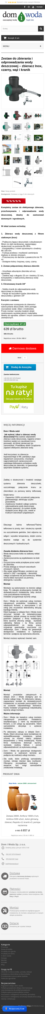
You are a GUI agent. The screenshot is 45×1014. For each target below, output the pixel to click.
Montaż (14, 907)
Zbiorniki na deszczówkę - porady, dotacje (16, 972)
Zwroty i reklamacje (8, 999)
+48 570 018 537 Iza (11, 380)
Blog (2, 964)
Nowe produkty (6, 949)
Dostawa (15, 873)
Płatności (15, 889)
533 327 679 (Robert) (13, 854)
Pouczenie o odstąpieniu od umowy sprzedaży (18, 994)
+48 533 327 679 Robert (12, 378)
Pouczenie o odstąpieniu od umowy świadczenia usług (21, 997)
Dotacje (14, 923)
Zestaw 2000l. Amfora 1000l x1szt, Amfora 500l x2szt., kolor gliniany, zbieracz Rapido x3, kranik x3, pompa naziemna (22, 820)
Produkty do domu (8, 954)
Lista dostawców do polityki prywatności (15, 990)
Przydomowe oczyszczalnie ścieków (14, 976)
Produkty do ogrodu (8, 951)
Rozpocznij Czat (14, 1008)
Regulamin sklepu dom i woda (12, 986)
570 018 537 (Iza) (12, 859)
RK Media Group (38, 1006)
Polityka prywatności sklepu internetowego (16, 988)
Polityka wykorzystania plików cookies (15, 992)
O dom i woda (6, 956)
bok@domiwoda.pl (12, 864)
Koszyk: (13, 38)
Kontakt (39, 7)
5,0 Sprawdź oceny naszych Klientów (22, 2)
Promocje (4, 947)
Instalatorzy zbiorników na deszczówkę (15, 974)
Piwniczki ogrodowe (8, 978)
